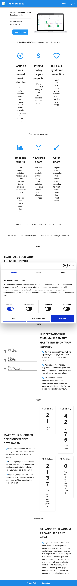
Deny (14, 318)
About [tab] (63, 272)
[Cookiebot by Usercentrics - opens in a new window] (64, 266)
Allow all (62, 318)
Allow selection (38, 318)
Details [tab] (38, 272)
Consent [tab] (13, 272)
